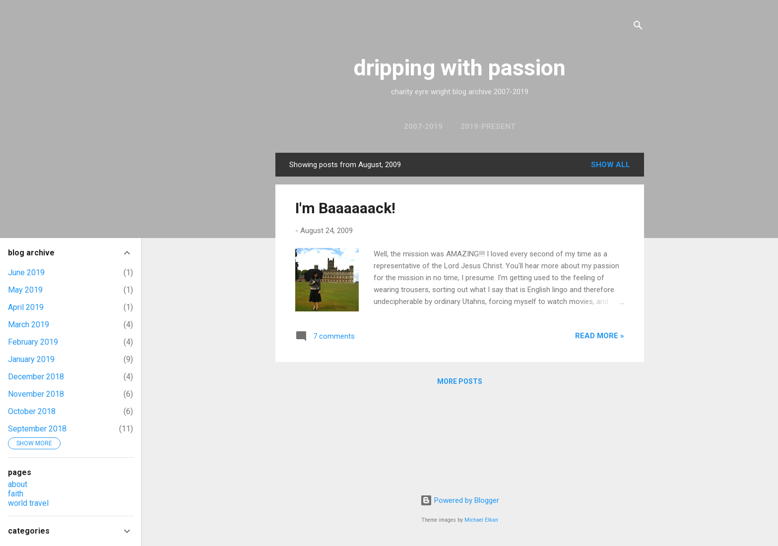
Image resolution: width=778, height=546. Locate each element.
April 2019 (26, 307)
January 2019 (31, 359)
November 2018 (36, 394)
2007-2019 (423, 126)
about (17, 484)
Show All (610, 164)
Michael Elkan (481, 520)
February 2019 (33, 342)
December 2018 (36, 376)
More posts (459, 381)
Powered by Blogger (459, 500)
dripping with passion (460, 68)
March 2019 (28, 324)
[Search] (638, 27)
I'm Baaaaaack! (345, 208)
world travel (28, 503)
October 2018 (32, 411)
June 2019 (26, 272)
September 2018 (37, 428)
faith (15, 493)
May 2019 (25, 290)
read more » (599, 335)
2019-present (488, 126)
